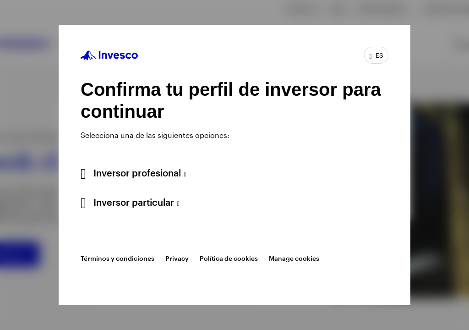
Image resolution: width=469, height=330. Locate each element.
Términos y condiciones (117, 258)
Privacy (177, 258)
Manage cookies (294, 258)
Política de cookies (229, 258)
